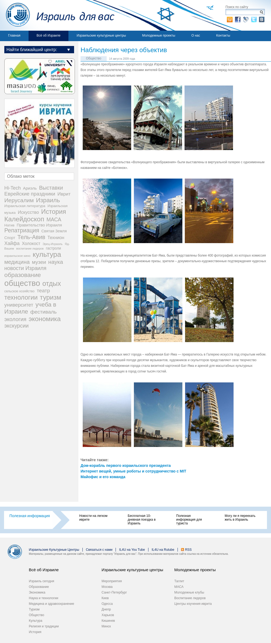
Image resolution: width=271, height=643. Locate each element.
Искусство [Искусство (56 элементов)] (28, 212)
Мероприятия (112, 581)
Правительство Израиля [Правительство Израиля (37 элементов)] (39, 225)
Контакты (223, 35)
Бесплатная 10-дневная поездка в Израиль (142, 519)
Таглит (179, 581)
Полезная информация (29, 516)
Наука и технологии (43, 598)
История (35, 632)
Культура (35, 621)
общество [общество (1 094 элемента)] (22, 283)
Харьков (108, 615)
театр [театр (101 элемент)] (43, 290)
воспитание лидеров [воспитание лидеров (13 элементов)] (30, 248)
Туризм (34, 609)
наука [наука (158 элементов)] (55, 262)
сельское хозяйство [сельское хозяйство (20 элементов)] (19, 291)
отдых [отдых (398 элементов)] (51, 283)
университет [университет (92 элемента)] (18, 305)
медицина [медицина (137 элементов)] (17, 262)
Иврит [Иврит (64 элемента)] (63, 194)
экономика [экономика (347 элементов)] (45, 318)
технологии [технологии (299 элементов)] (21, 297)
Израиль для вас (57, 15)
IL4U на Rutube (163, 550)
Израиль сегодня (41, 581)
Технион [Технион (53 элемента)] (55, 237)
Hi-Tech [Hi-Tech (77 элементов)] (12, 188)
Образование (39, 587)
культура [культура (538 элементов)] (47, 254)
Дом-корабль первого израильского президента (126, 465)
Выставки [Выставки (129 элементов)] (51, 188)
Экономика (37, 592)
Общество (93, 58)
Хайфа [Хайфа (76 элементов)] (12, 243)
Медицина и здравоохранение (51, 604)
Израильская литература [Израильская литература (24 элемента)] (24, 206)
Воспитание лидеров (190, 598)
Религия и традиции (44, 626)
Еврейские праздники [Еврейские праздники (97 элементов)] (29, 194)
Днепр (106, 609)
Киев (105, 598)
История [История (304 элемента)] (53, 211)
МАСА (178, 587)
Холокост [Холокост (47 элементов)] (31, 243)
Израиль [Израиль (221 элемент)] (48, 200)
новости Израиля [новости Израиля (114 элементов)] (25, 268)
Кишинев (108, 621)
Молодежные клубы (189, 592)
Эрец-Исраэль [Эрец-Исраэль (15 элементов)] (52, 244)
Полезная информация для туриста (189, 519)
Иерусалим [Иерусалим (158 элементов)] (19, 200)
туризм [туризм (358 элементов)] (50, 297)
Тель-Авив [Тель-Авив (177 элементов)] (31, 237)
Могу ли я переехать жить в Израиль (240, 517)
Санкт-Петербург (114, 592)
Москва (107, 587)
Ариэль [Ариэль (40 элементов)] (30, 188)
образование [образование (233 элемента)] (22, 274)
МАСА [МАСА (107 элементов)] (53, 219)
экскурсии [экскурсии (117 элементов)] (16, 326)
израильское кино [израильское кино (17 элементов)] (17, 255)
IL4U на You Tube (132, 550)
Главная (14, 35)
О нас (195, 35)
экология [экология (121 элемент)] (15, 319)
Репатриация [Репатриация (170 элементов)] (21, 230)
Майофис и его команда (103, 477)
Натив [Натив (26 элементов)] (9, 225)
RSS (188, 550)
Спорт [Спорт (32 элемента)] (9, 238)
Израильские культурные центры (101, 35)
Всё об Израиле (49, 35)
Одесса (107, 604)
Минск (106, 626)
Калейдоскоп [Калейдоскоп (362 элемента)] (24, 219)
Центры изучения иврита (193, 604)
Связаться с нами (99, 550)
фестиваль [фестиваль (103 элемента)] (43, 312)
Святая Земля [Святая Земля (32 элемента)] (54, 231)
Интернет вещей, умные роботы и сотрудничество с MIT (133, 471)
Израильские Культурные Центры (54, 550)
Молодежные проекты (158, 35)
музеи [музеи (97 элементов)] (39, 262)
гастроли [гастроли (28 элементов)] (53, 248)
